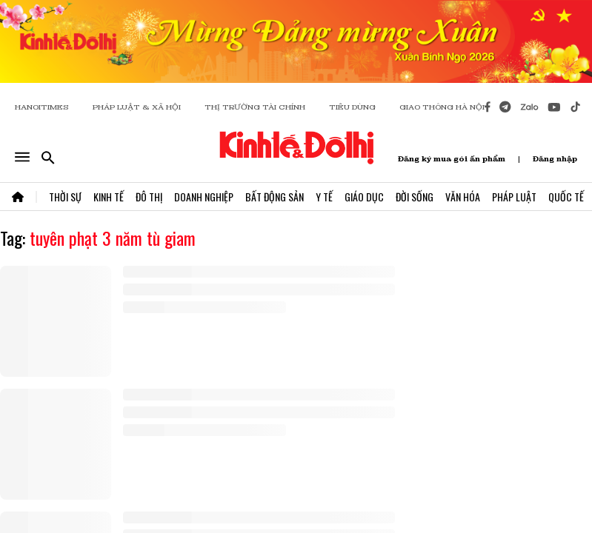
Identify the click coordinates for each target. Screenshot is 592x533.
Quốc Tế (566, 196)
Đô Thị (149, 196)
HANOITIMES (42, 107)
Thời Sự (65, 196)
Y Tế (324, 196)
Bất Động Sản (274, 196)
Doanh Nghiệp (203, 196)
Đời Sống (414, 196)
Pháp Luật (514, 196)
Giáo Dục (364, 196)
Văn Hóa (462, 196)
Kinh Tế (108, 196)
